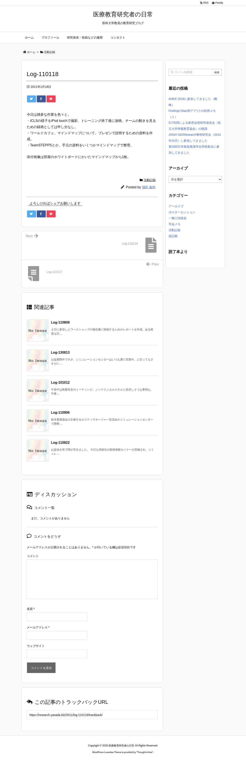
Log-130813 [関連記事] (60, 352)
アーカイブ (176, 206)
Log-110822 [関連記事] (60, 442)
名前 (31, 609)
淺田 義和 (148, 187)
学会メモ (175, 224)
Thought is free (144, 752)
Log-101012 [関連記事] (60, 382)
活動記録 (150, 180)
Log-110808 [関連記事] (60, 322)
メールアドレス (38, 627)
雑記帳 (173, 236)
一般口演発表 (177, 218)
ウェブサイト (36, 646)
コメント (33, 556)
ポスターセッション (182, 212)
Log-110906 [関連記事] (60, 412)
